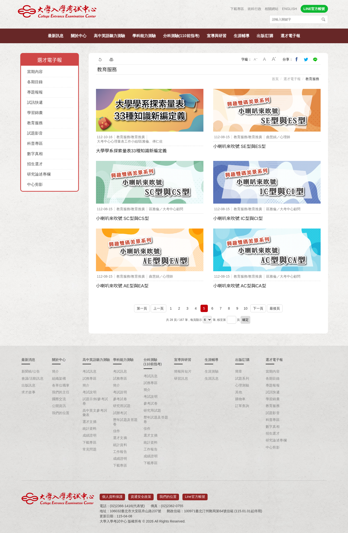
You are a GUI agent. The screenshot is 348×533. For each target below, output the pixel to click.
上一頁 (158, 308)
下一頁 (258, 308)
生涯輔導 (241, 36)
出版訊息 (28, 385)
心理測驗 (242, 385)
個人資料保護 (112, 495)
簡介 (55, 371)
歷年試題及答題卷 (125, 422)
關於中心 (78, 36)
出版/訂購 (265, 36)
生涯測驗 (212, 371)
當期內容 (35, 72)
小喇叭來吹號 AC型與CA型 (239, 285)
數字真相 (35, 154)
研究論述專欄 (39, 174)
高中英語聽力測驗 (109, 36)
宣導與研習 (216, 36)
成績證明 (90, 435)
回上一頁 (100, 59)
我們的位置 (61, 413)
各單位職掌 (61, 385)
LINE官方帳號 (314, 9)
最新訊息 (55, 36)
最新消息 (28, 360)
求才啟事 (28, 392)
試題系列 (242, 378)
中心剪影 (35, 184)
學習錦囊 (35, 113)
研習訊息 (181, 378)
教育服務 (35, 123)
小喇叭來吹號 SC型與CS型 (122, 218)
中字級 (265, 59)
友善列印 (111, 59)
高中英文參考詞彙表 (95, 412)
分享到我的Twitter (306, 59)
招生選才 (35, 164)
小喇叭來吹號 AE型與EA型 (122, 285)
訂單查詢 (242, 406)
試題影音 (35, 133)
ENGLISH (289, 9)
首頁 (275, 79)
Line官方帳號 (195, 495)
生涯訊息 (212, 378)
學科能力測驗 (144, 36)
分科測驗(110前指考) (181, 36)
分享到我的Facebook (297, 59)
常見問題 (90, 449)
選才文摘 (90, 422)
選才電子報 (290, 36)
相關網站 (271, 9)
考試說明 (90, 392)
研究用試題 (122, 406)
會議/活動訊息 (32, 378)
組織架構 (59, 378)
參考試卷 (120, 399)
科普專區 (35, 143)
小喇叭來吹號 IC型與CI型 (238, 218)
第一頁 (142, 308)
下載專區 (237, 9)
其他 (238, 392)
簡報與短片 (183, 371)
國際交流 (59, 399)
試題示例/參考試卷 (95, 401)
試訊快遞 (35, 102)
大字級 (274, 59)
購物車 (240, 399)
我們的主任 (61, 392)
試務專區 (90, 378)
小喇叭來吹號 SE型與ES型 (239, 146)
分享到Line (315, 59)
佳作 (116, 431)
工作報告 (120, 452)
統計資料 (90, 428)
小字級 (255, 59)
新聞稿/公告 (30, 371)
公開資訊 (59, 406)
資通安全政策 (141, 495)
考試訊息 (90, 371)
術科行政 (254, 9)
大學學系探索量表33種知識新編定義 (131, 150)
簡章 (238, 371)
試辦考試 (120, 413)
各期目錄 (35, 82)
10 (246, 308)
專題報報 (35, 92)
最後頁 (275, 308)
